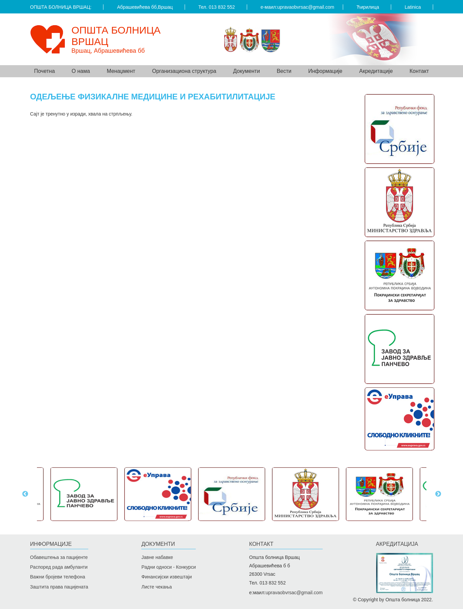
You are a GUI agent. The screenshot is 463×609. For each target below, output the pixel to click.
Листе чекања (156, 587)
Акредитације (376, 71)
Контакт (419, 71)
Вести (284, 71)
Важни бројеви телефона (57, 576)
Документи (158, 544)
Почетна (44, 71)
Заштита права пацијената (59, 587)
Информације (51, 544)
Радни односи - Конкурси (168, 567)
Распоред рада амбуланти (59, 567)
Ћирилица (368, 7)
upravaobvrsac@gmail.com (305, 7)
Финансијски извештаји (166, 576)
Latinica (413, 7)
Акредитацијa (397, 544)
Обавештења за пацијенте (59, 557)
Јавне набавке (157, 557)
